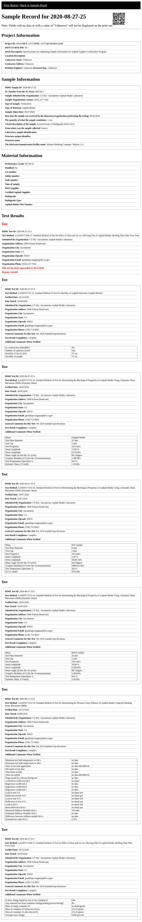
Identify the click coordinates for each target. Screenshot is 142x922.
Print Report (11, 5)
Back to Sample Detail (33, 5)
